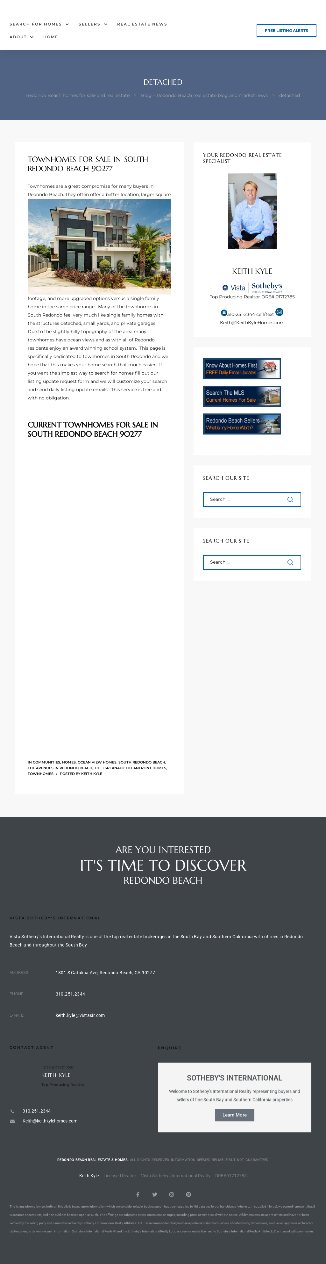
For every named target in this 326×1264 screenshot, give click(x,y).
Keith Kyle (91, 773)
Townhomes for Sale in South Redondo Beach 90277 (88, 164)
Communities (46, 762)
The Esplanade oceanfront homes (130, 768)
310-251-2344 (241, 314)
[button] (286, 30)
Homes (69, 762)
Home (50, 36)
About (22, 37)
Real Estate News (142, 24)
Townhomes (40, 773)
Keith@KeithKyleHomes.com (252, 322)
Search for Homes (39, 24)
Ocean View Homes (97, 762)
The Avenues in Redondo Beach (60, 768)
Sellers (93, 24)
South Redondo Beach (141, 762)
